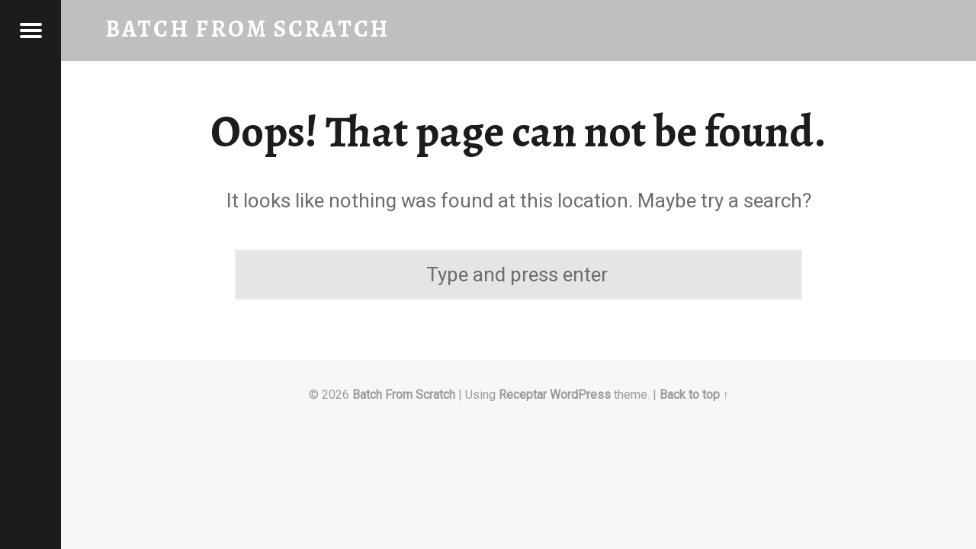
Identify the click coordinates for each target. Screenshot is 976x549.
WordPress (580, 394)
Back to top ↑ (694, 394)
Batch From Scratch (403, 394)
